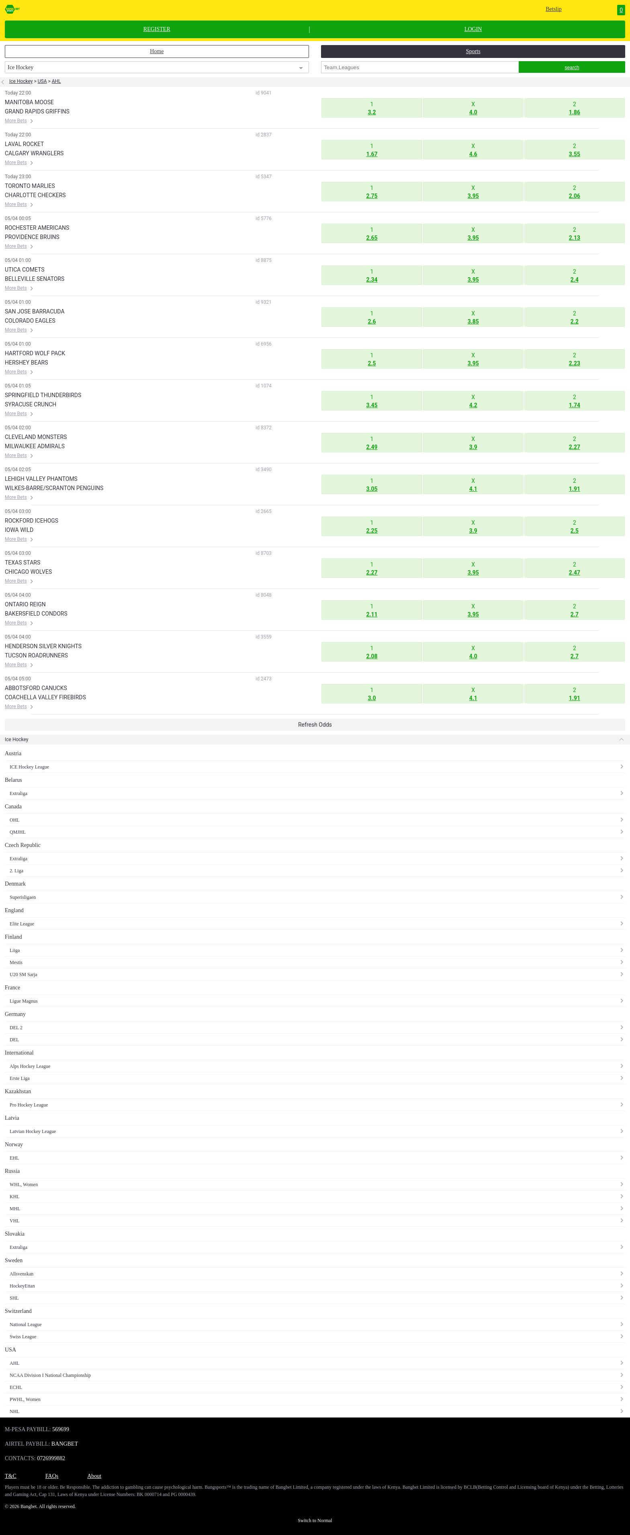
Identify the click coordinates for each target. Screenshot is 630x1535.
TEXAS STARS (22, 562)
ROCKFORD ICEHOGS (31, 520)
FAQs (51, 1476)
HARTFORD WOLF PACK (35, 353)
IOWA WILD (19, 530)
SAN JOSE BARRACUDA (35, 311)
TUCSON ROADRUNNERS (36, 655)
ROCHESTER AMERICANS (37, 228)
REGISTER (156, 29)
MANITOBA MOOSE (29, 102)
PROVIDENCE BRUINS (32, 237)
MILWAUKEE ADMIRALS (35, 446)
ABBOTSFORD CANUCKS (36, 688)
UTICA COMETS (25, 269)
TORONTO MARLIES (30, 186)
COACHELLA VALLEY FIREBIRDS (45, 697)
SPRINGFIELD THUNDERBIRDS (43, 395)
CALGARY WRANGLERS (34, 153)
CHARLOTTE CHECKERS (35, 195)
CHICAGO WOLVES (28, 572)
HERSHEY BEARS (26, 362)
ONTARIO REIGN (25, 604)
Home (157, 51)
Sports (473, 51)
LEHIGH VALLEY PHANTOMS (41, 479)
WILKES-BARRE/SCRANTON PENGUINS (54, 488)
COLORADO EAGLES (30, 320)
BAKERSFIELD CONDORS (36, 613)
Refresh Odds (315, 724)
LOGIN (473, 29)
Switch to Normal (315, 1520)
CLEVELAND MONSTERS (36, 437)
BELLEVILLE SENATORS (34, 279)
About (94, 1476)
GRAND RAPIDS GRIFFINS (37, 111)
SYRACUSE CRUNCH (30, 404)
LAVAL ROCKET (24, 144)
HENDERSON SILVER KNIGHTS (43, 646)
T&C (10, 1476)
